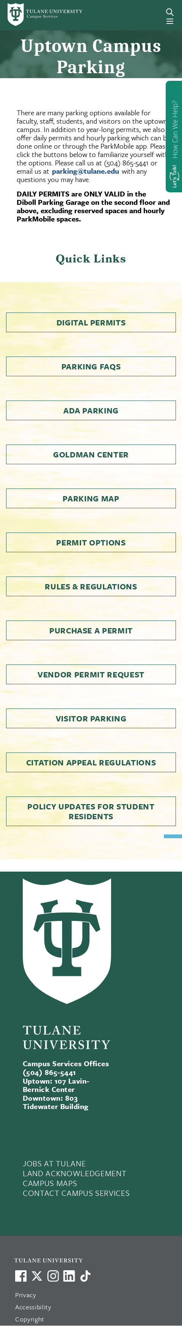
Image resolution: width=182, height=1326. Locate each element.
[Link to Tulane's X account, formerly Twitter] (36, 1276)
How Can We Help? (174, 130)
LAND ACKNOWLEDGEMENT (74, 1173)
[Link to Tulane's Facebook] (53, 1276)
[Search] (169, 12)
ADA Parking (91, 410)
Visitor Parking (91, 718)
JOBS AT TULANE (54, 1163)
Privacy (25, 1294)
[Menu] (169, 21)
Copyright (29, 1319)
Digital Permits (91, 322)
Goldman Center (91, 454)
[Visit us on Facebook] (21, 1276)
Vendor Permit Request (91, 674)
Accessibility (33, 1307)
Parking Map (91, 498)
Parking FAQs (91, 366)
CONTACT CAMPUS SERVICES (76, 1193)
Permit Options (91, 542)
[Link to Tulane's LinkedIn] (69, 1276)
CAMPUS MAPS (50, 1183)
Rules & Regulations (91, 586)
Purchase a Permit (91, 630)
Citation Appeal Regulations (91, 762)
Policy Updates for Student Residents (90, 811)
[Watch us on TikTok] (85, 1276)
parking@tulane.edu (85, 171)
